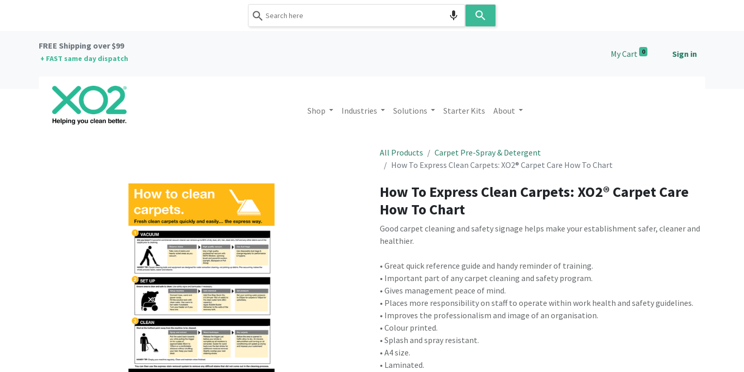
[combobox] (356, 15)
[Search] (480, 15)
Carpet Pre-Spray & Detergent (488, 152)
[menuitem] (464, 110)
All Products (401, 152)
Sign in (684, 54)
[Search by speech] (453, 15)
